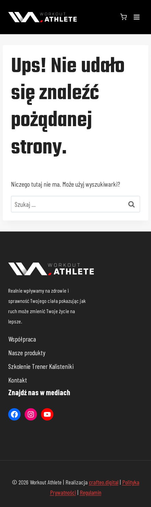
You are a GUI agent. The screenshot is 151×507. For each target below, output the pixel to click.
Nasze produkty (26, 352)
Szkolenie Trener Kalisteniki (41, 366)
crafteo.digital (103, 482)
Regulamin (90, 492)
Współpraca (22, 339)
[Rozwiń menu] (136, 17)
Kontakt (17, 380)
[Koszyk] (123, 17)
